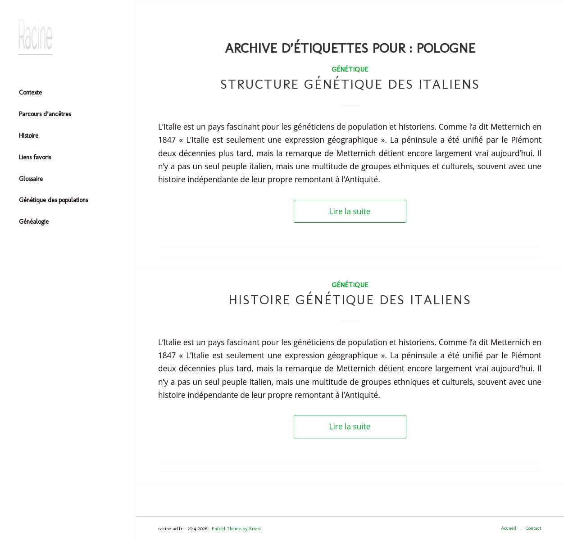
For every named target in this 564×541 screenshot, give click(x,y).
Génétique (350, 69)
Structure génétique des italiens (350, 84)
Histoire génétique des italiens (349, 300)
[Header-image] (67, 36)
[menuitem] (68, 93)
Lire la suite (350, 211)
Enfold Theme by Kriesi (236, 529)
